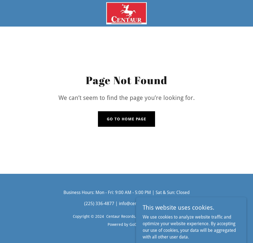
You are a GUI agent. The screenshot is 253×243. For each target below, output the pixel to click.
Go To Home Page (126, 119)
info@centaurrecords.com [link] (144, 203)
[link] (126, 13)
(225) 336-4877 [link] (99, 203)
